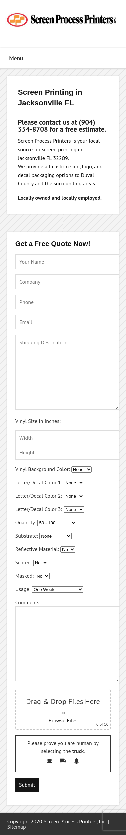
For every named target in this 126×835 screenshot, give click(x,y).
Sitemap (16, 826)
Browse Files (62, 720)
